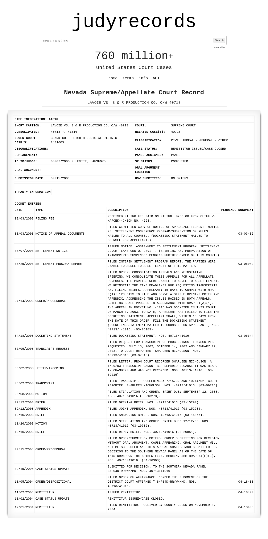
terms (128, 78)
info (143, 78)
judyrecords (133, 22)
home (112, 78)
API (156, 78)
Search (219, 40)
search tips (219, 47)
